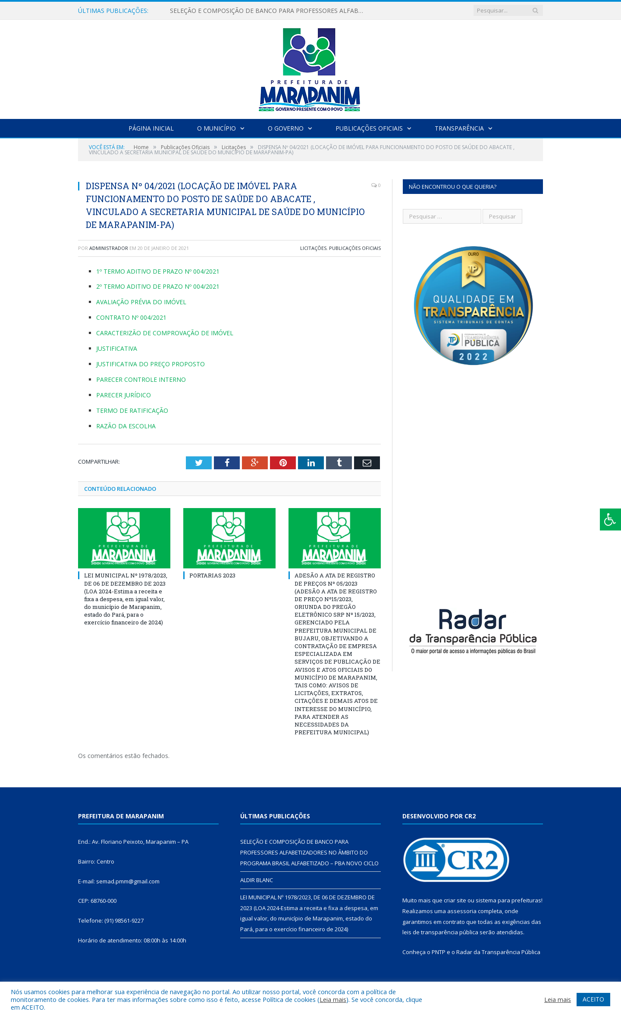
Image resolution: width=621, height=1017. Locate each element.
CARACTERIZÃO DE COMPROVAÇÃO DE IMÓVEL (164, 333)
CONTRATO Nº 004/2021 (131, 317)
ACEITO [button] (593, 999)
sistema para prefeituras (508, 900)
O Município (216, 128)
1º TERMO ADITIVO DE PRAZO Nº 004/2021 (158, 271)
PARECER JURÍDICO (123, 395)
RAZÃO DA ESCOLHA (126, 426)
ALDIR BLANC (256, 880)
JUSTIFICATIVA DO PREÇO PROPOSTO (150, 364)
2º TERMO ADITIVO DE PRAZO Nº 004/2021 (158, 286)
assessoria (462, 911)
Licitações (313, 248)
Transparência (459, 128)
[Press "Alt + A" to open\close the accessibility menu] (610, 519)
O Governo (286, 128)
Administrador (108, 248)
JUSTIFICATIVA (116, 348)
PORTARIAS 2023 (212, 575)
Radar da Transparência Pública (498, 952)
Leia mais (333, 999)
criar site (455, 900)
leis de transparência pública (440, 932)
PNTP (438, 952)
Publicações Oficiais (369, 128)
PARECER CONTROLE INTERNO (141, 379)
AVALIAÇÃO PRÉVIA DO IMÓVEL (141, 302)
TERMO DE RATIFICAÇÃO (132, 410)
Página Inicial (151, 128)
